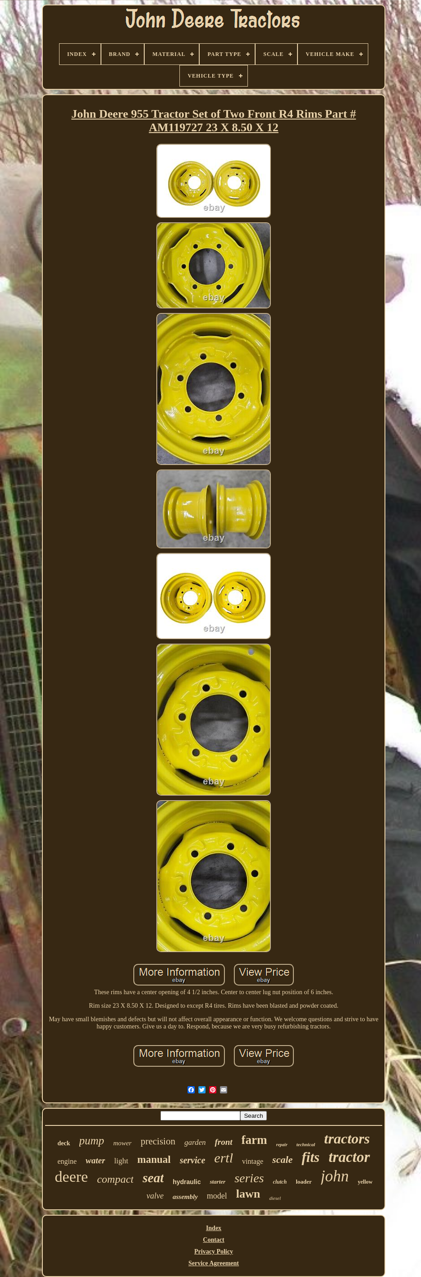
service (193, 1160)
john (335, 1176)
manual (154, 1159)
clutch (280, 1182)
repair (282, 1144)
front (223, 1142)
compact (115, 1179)
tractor (349, 1157)
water (95, 1160)
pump (92, 1140)
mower (122, 1143)
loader (303, 1181)
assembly (185, 1196)
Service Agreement (213, 1263)
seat (153, 1178)
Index (213, 1228)
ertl (223, 1157)
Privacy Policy (213, 1251)
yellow (365, 1182)
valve (155, 1195)
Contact (213, 1239)
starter (217, 1181)
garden (195, 1142)
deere (71, 1176)
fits (311, 1157)
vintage (252, 1161)
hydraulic (187, 1181)
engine (67, 1161)
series (249, 1178)
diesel (275, 1198)
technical (306, 1144)
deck (64, 1143)
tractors (347, 1138)
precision (158, 1141)
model (217, 1195)
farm (254, 1140)
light (121, 1161)
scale (282, 1159)
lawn (248, 1193)
